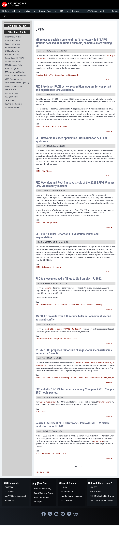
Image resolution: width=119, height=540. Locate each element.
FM (55, 305)
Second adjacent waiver (44, 339)
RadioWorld (46, 453)
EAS (59, 126)
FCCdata (90, 305)
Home (5, 16)
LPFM (51, 75)
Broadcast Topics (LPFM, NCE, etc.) (102, 378)
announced (48, 288)
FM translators (74, 305)
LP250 (38, 412)
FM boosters (62, 305)
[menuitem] (5, 11)
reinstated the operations (53, 329)
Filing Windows (47, 171)
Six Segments (46, 267)
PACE (54, 126)
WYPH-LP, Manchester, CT (73, 329)
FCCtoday (99, 305)
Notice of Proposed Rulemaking (58, 378)
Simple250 (56, 453)
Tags (37, 72)
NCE (86, 378)
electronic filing (46, 305)
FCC (43, 378)
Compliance (46, 126)
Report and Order (104, 402)
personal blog (98, 441)
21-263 (73, 378)
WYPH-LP (67, 339)
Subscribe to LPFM (42, 472)
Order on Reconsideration (47, 402)
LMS (43, 222)
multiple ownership (72, 75)
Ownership (57, 267)
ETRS (65, 126)
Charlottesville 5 (41, 75)
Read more (109, 80)
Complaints (58, 339)
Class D (80, 378)
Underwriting (59, 75)
